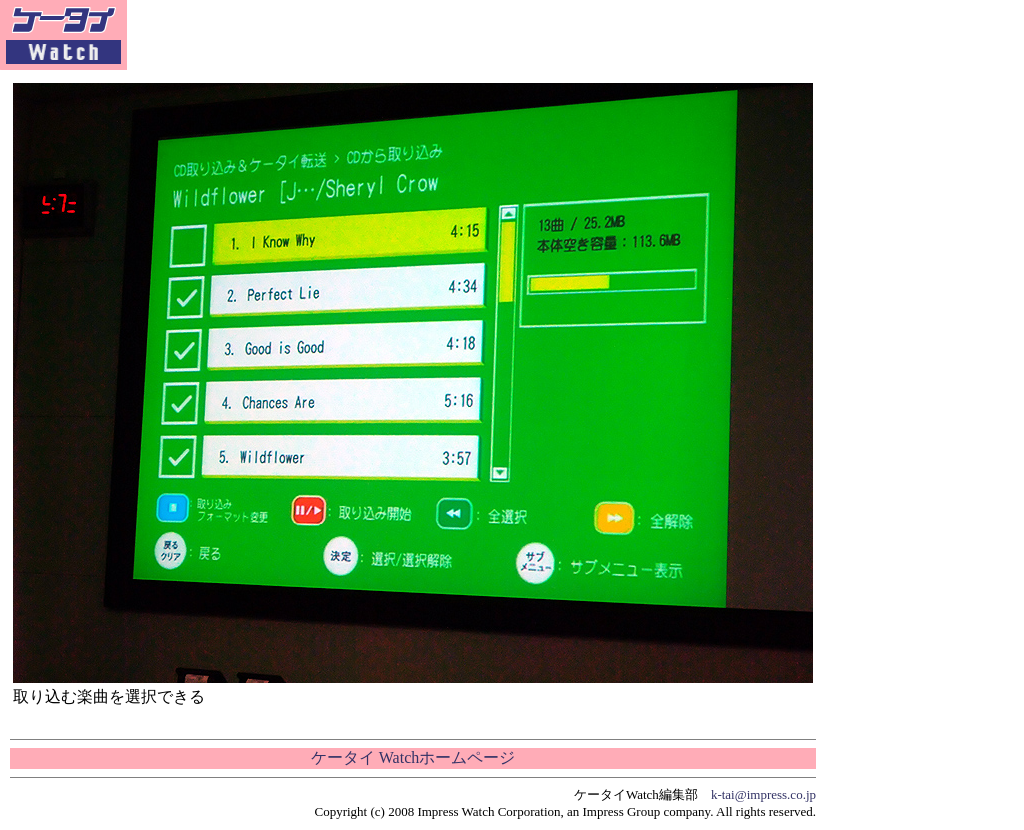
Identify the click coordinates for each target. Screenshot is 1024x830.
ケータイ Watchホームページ (413, 757)
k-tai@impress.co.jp (763, 794)
